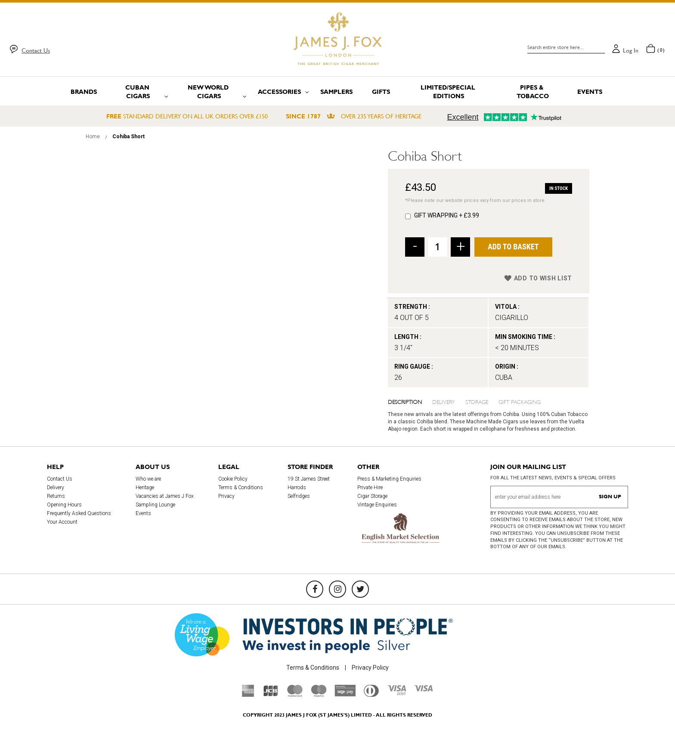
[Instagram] (337, 589)
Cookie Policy (233, 479)
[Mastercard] (295, 694)
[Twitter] (360, 589)
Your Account (62, 522)
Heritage (145, 487)
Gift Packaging (520, 401)
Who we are (148, 479)
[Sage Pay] (345, 694)
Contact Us (36, 50)
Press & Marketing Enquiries (389, 479)
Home (93, 137)
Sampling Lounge (155, 505)
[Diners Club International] (371, 694)
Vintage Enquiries (377, 505)
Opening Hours (64, 505)
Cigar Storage (372, 496)
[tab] (410, 401)
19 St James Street (309, 479)
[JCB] (271, 694)
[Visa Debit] (396, 692)
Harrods (297, 487)
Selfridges (299, 496)
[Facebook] (314, 589)
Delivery (443, 401)
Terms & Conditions (240, 487)
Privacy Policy (370, 667)
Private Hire (370, 487)
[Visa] (423, 689)
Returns (56, 496)
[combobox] (566, 47)
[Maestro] (318, 694)
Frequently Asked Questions (79, 513)
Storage (476, 401)
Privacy (226, 496)
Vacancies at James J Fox (165, 496)
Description (405, 401)
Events (143, 513)
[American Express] (248, 694)
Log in (630, 50)
